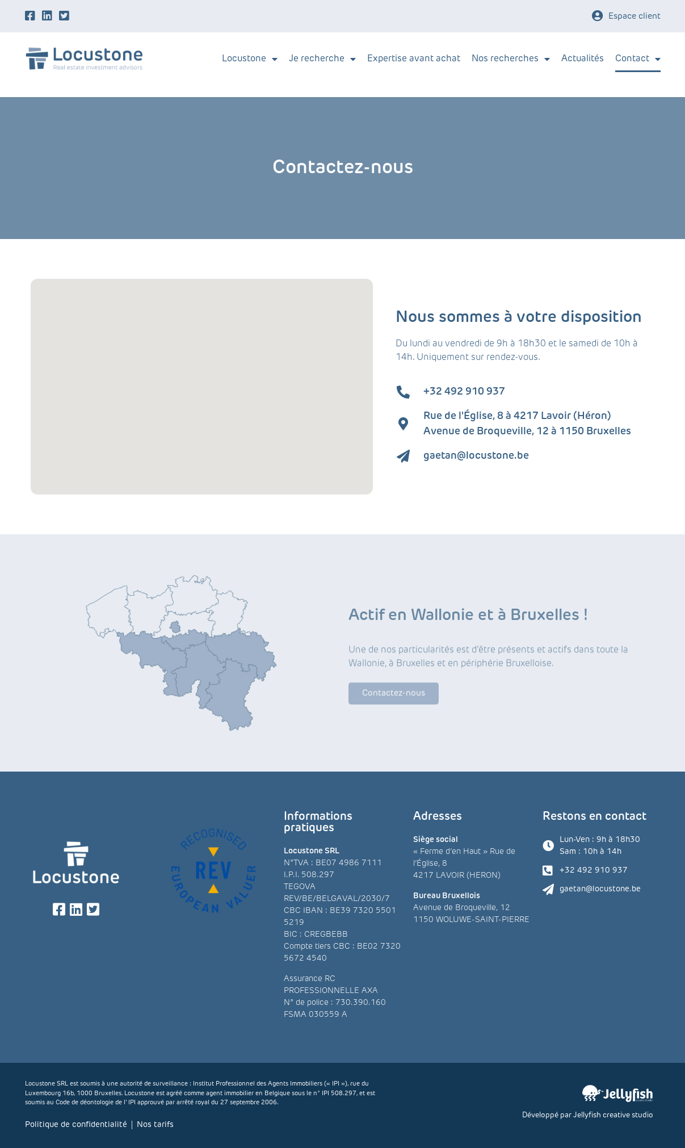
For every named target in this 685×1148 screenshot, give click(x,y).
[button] (256, 437)
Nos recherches (511, 59)
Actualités (582, 59)
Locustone (250, 59)
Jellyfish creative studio (613, 1115)
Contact (638, 59)
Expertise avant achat (413, 59)
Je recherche (322, 59)
